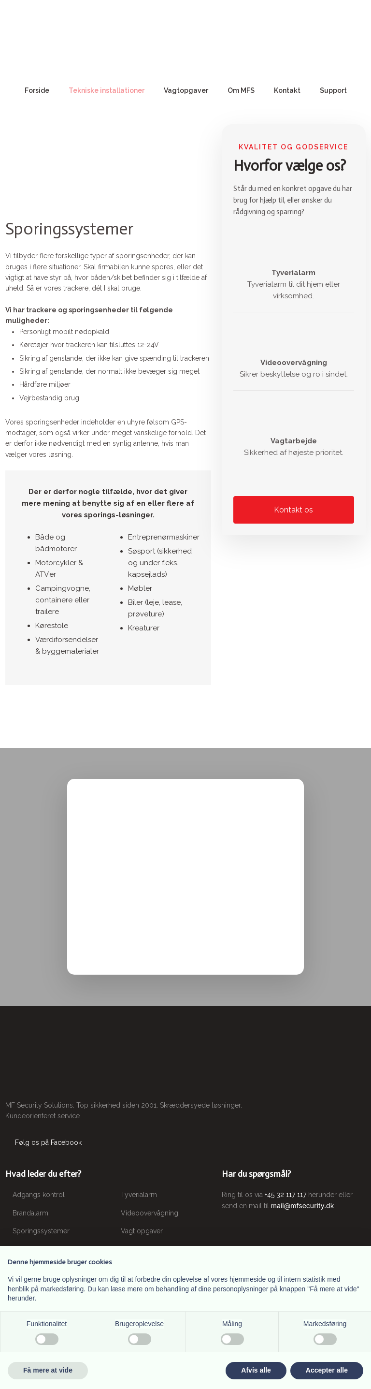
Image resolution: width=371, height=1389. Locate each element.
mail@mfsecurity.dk (302, 1205)
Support (333, 90)
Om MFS (241, 90)
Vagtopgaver (186, 90)
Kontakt (287, 90)
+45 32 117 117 (285, 1195)
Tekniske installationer (106, 90)
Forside (37, 90)
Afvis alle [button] (256, 1370)
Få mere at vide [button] (47, 1370)
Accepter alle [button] (327, 1370)
